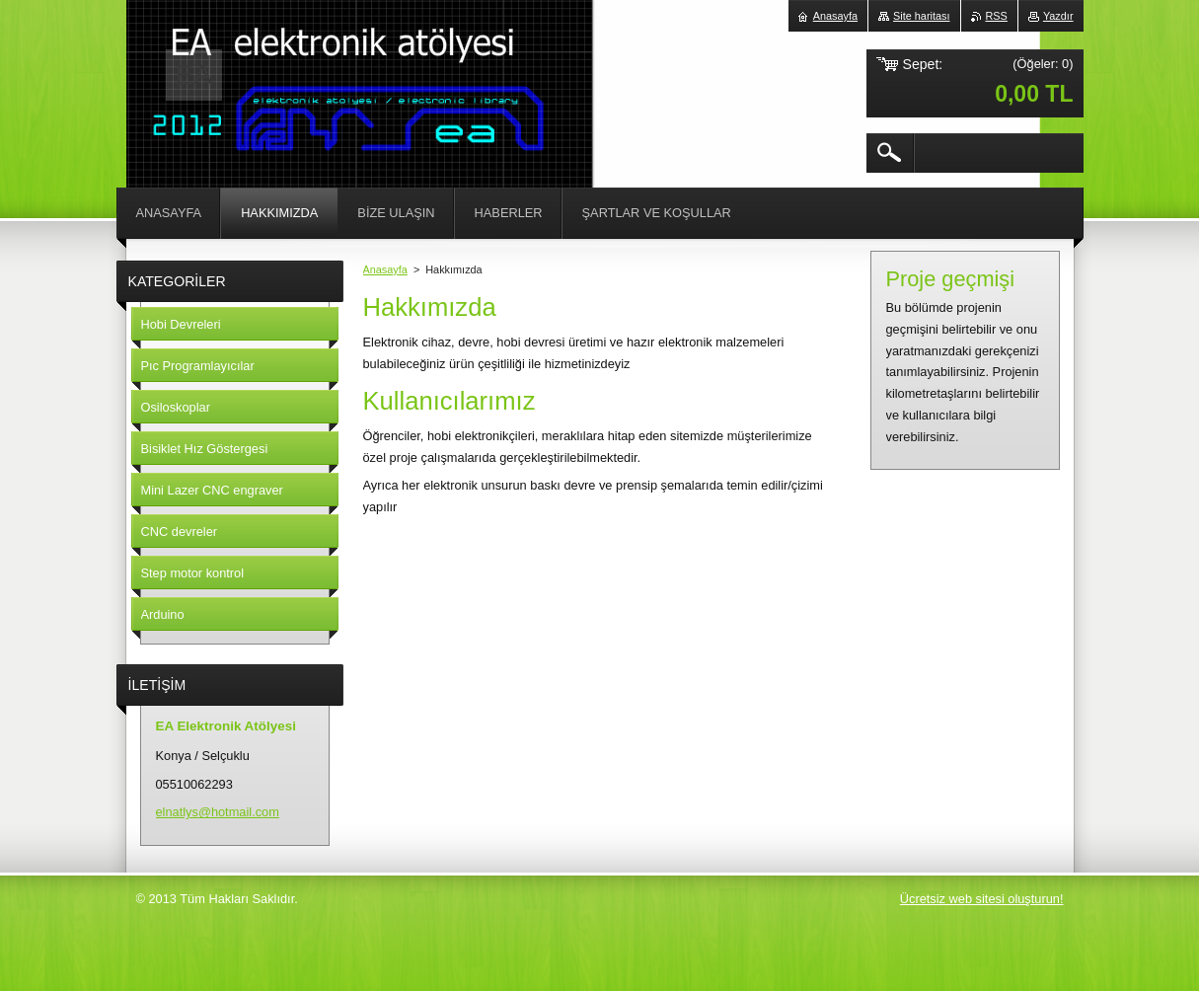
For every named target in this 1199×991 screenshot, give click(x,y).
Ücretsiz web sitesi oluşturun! (982, 898)
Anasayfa (385, 269)
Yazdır (1058, 16)
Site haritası (921, 16)
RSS (997, 16)
